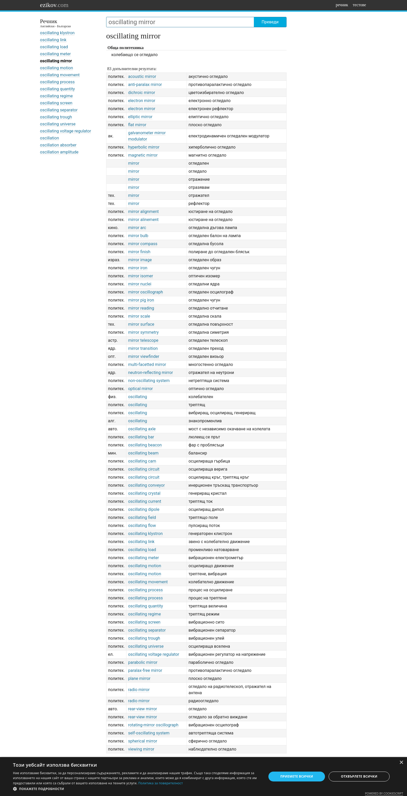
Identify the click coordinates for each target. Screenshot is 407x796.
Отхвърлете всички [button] (359, 776)
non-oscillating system (148, 380)
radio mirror (139, 689)
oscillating (137, 396)
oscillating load (54, 46)
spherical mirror (142, 741)
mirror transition (143, 348)
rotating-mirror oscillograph (153, 725)
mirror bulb (138, 235)
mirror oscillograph (145, 292)
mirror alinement (143, 219)
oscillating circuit (143, 469)
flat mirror (137, 124)
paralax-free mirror (145, 670)
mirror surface (141, 324)
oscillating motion (56, 67)
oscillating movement (60, 74)
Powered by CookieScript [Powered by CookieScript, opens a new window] (384, 793)
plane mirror (139, 678)
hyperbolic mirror (143, 147)
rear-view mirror (142, 708)
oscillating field (142, 517)
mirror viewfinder (143, 356)
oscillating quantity (57, 88)
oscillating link (53, 39)
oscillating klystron (57, 32)
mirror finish (139, 251)
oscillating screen (56, 103)
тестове (359, 5)
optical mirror (140, 388)
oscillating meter (55, 53)
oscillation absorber (58, 145)
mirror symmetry (143, 332)
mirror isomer (140, 275)
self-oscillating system (148, 733)
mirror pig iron (141, 300)
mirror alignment (143, 211)
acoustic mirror (142, 76)
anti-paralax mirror (145, 84)
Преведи (270, 21)
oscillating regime (56, 95)
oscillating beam (143, 453)
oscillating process (57, 81)
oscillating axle (141, 428)
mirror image (140, 259)
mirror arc (137, 227)
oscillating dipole (143, 509)
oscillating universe (58, 124)
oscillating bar (141, 436)
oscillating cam (142, 461)
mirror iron (137, 267)
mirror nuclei (139, 284)
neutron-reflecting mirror (150, 372)
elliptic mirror (140, 116)
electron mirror (141, 100)
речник (342, 5)
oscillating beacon (145, 445)
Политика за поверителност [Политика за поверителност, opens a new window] (160, 783)
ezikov (54, 5)
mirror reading (141, 308)
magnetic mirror (143, 155)
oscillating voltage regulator (65, 131)
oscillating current (144, 501)
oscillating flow (142, 525)
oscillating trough (56, 117)
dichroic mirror (141, 92)
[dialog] (203, 776)
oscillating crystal (144, 493)
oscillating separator (59, 110)
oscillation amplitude (59, 152)
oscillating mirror (56, 60)
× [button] (401, 763)
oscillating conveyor (146, 485)
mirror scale (139, 316)
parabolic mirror (142, 662)
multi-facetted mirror (147, 364)
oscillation (49, 138)
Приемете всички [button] (296, 776)
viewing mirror (141, 749)
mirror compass (142, 243)
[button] (136, 789)
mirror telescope (143, 340)
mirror (133, 163)
